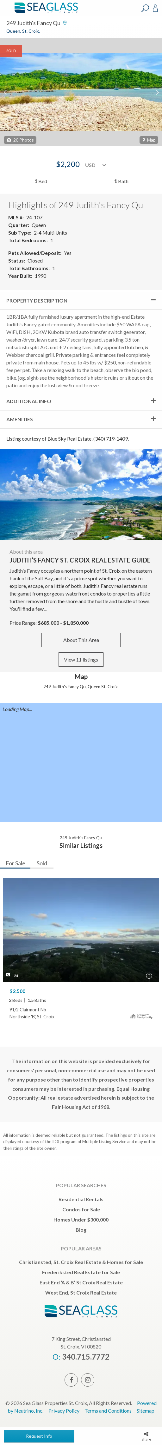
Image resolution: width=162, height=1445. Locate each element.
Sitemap (145, 1411)
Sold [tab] (42, 863)
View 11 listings (81, 659)
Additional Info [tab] (28, 401)
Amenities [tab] (19, 419)
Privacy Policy (63, 1411)
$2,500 (17, 991)
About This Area (81, 640)
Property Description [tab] (36, 300)
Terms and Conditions (108, 1411)
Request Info (39, 1436)
